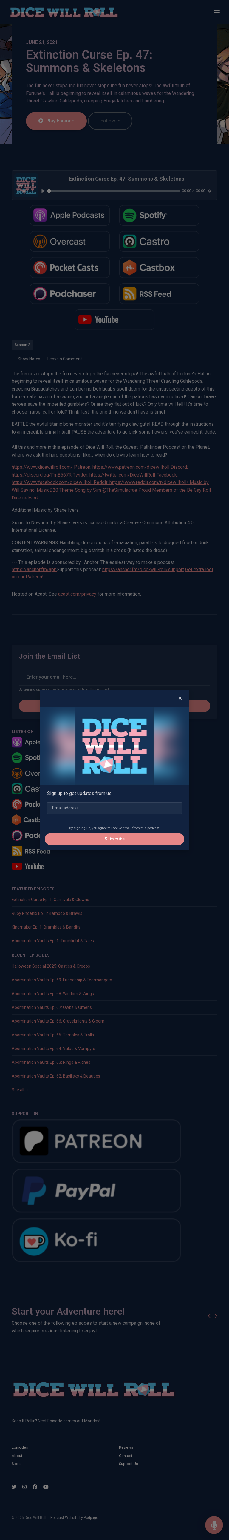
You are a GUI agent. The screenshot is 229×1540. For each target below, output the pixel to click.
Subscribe (115, 839)
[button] (180, 698)
